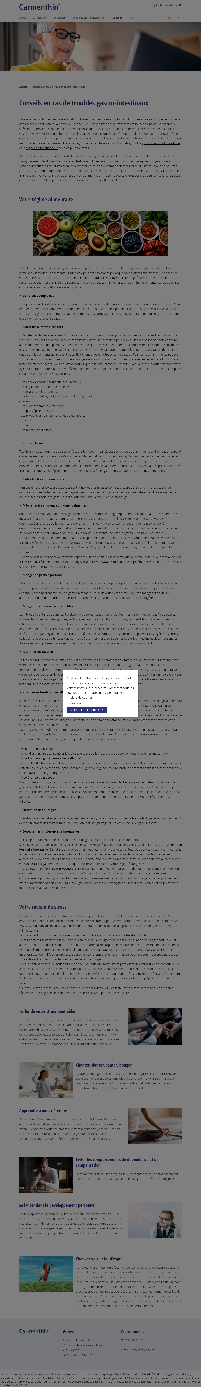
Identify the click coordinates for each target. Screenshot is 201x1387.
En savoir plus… (74, 703)
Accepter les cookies (87, 710)
